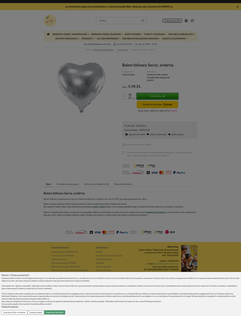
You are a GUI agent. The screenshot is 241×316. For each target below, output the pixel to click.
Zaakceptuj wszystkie (54, 312)
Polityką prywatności (152, 301)
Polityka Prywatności (10, 306)
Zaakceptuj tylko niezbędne (14, 312)
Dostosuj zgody (36, 312)
